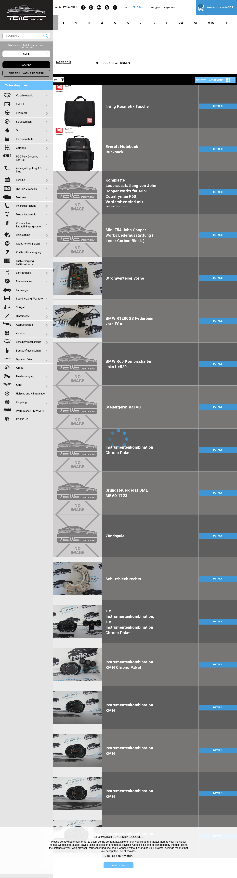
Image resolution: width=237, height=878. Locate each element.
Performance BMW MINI (30, 411)
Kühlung (20, 180)
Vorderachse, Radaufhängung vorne (28, 225)
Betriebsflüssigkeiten (28, 350)
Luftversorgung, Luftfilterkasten (25, 262)
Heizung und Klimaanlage (30, 393)
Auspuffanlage (24, 324)
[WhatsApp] (91, 7)
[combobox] (138, 7)
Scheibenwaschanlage (28, 341)
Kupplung (21, 402)
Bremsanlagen (24, 281)
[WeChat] (99, 7)
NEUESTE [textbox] (201, 80)
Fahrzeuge (22, 290)
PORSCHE (22, 419)
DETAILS (218, 106)
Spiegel (20, 307)
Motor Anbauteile (26, 214)
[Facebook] (83, 7)
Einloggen (155, 7)
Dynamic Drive (24, 359)
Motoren (21, 197)
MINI (211, 23)
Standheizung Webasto (29, 298)
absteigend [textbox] (216, 80)
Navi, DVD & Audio (26, 188)
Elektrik (20, 104)
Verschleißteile (24, 95)
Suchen (45, 36)
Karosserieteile (24, 139)
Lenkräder (21, 113)
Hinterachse (23, 316)
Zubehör (20, 333)
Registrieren (169, 7)
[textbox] (26, 54)
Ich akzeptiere (118, 865)
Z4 (181, 23)
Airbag (19, 367)
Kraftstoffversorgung (28, 252)
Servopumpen (24, 121)
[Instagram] (107, 7)
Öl (17, 130)
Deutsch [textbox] (138, 7)
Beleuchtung (23, 234)
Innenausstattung (26, 205)
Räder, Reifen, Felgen (28, 243)
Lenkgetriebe (23, 272)
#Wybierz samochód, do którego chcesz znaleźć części (26, 46)
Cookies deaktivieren (119, 855)
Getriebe (21, 147)
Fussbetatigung (25, 376)
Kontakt (124, 7)
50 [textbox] (55, 79)
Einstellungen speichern (26, 73)
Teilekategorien (16, 85)
